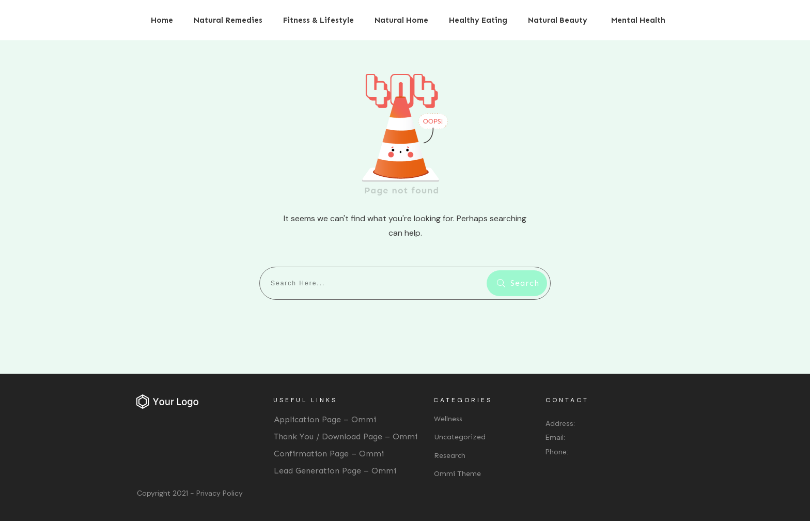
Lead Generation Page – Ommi (335, 471)
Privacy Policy (219, 493)
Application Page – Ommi (325, 419)
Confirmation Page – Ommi (329, 453)
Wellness (448, 419)
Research (449, 455)
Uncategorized (460, 437)
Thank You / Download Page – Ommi (345, 436)
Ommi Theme (457, 473)
